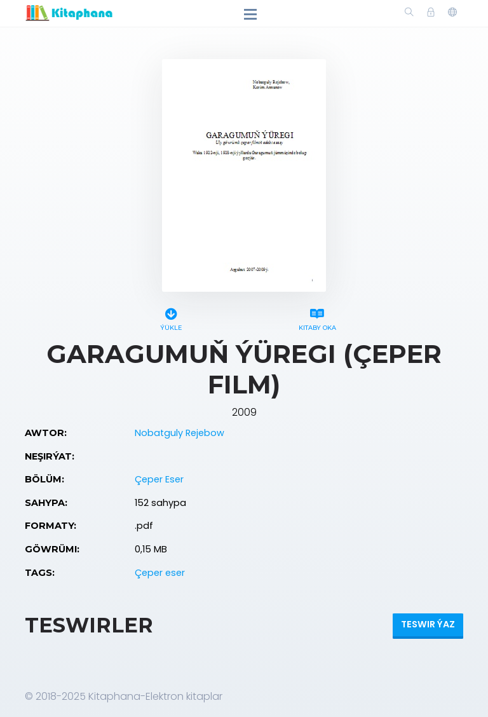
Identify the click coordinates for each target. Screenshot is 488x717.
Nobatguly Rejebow (179, 433)
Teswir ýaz (428, 624)
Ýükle (170, 317)
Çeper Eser (159, 479)
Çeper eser (160, 572)
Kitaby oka (317, 317)
